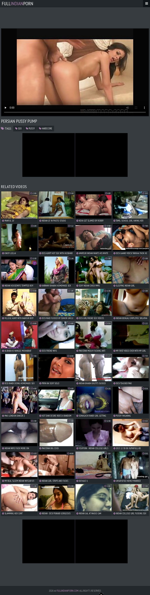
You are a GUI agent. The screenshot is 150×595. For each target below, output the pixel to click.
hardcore (45, 128)
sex (18, 128)
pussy (30, 128)
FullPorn (17, 3)
